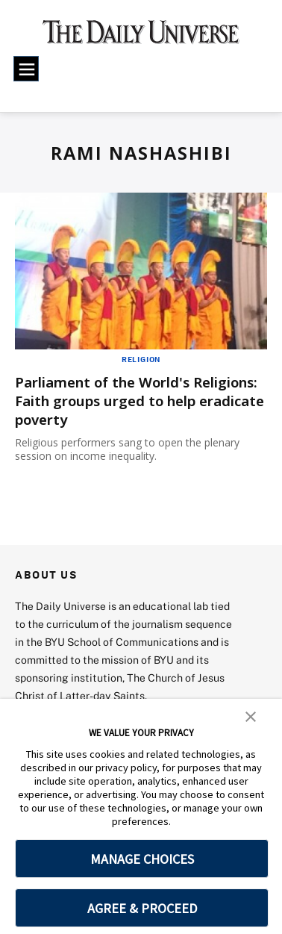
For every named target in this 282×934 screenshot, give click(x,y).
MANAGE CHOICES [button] (142, 859)
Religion (141, 359)
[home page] (141, 37)
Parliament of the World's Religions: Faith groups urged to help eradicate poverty (134, 400)
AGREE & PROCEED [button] (142, 908)
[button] (250, 715)
